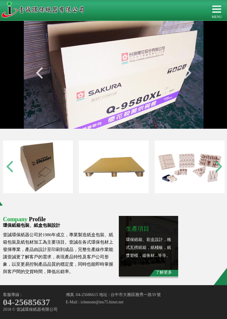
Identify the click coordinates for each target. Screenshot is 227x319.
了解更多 (164, 272)
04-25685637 (26, 302)
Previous (39, 72)
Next (188, 72)
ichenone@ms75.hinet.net (102, 302)
